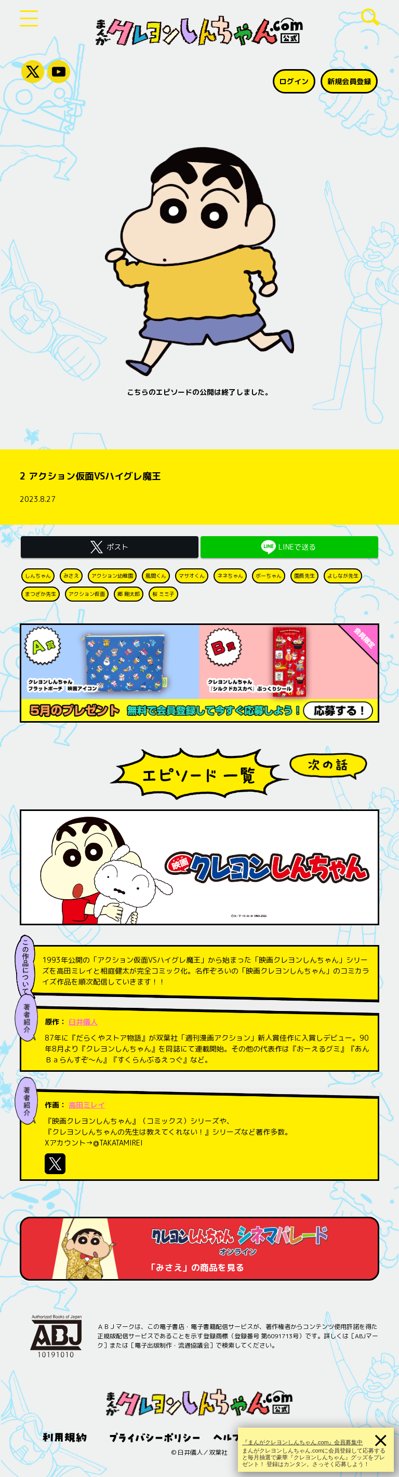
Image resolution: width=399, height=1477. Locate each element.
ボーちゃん (269, 575)
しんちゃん (38, 575)
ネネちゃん (230, 575)
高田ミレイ (87, 1105)
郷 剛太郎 (128, 593)
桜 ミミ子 (163, 593)
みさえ (71, 575)
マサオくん (192, 575)
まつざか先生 (40, 593)
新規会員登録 (349, 81)
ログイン (294, 81)
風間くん (155, 575)
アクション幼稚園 (112, 575)
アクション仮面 (87, 593)
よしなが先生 (342, 575)
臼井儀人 (83, 1022)
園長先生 (304, 575)
